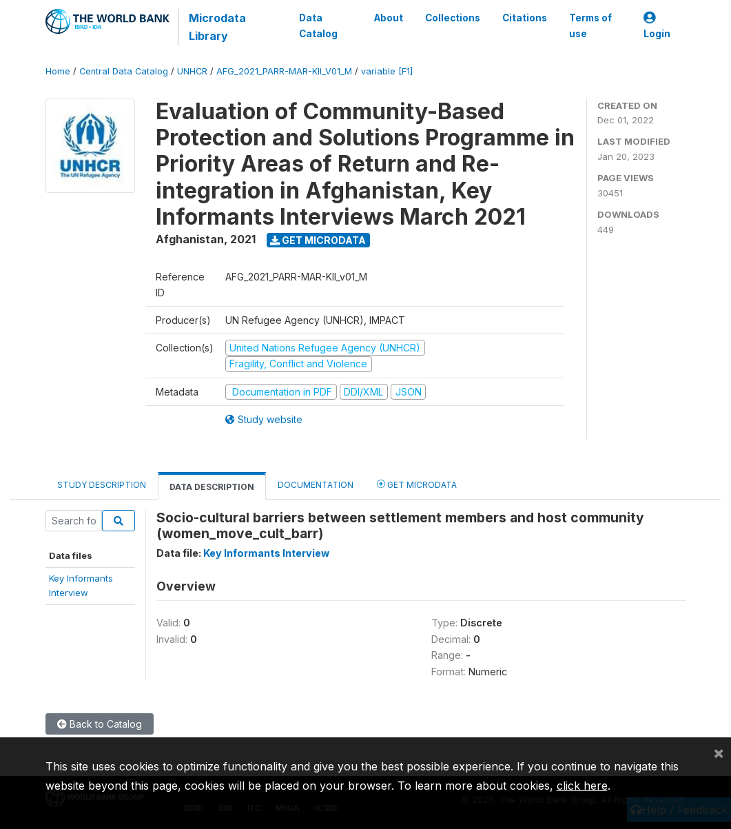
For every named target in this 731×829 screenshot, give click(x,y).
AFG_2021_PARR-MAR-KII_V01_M (284, 71)
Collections (452, 17)
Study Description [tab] (101, 485)
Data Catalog (318, 25)
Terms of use (590, 25)
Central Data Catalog (123, 71)
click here (582, 785)
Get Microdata (318, 240)
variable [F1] (387, 71)
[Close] (718, 752)
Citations (524, 17)
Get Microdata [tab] (417, 484)
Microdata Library (217, 27)
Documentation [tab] (315, 485)
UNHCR (192, 71)
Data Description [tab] (211, 487)
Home (57, 71)
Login (657, 26)
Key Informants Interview (266, 553)
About (388, 17)
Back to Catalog (99, 724)
